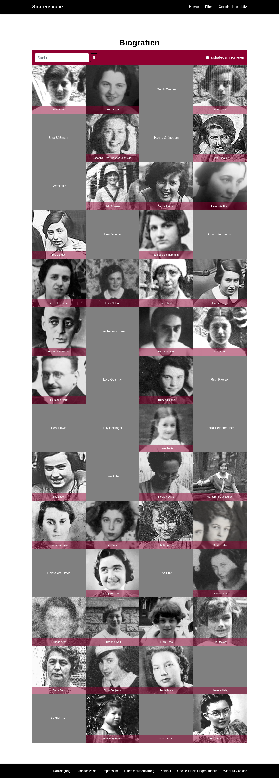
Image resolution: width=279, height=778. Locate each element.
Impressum (110, 771)
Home (194, 7)
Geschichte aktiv (233, 7)
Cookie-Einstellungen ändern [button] (197, 771)
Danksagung (62, 771)
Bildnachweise (86, 771)
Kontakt (166, 771)
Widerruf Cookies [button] (235, 771)
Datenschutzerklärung (139, 771)
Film (208, 7)
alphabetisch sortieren (227, 57)
